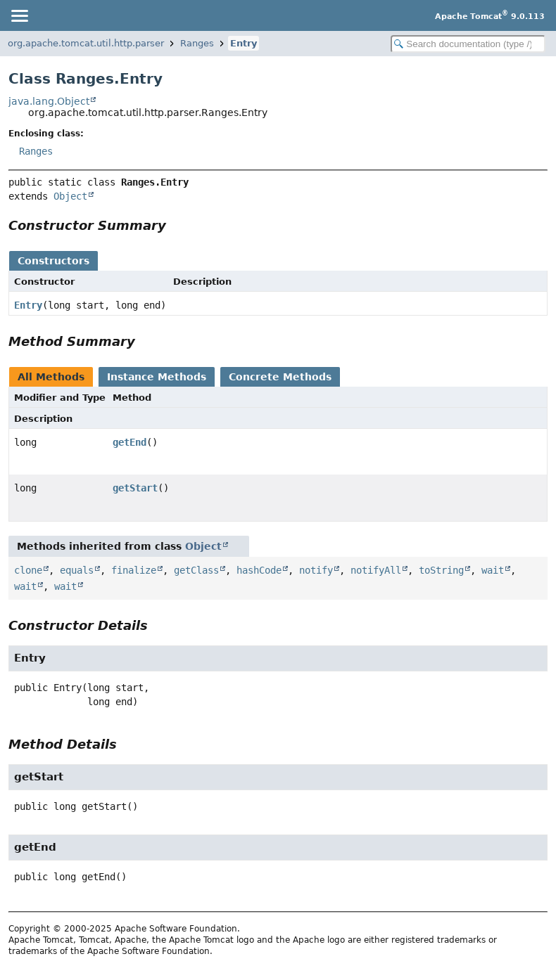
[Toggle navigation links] (19, 15)
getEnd (129, 442)
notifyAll (375, 570)
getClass (196, 570)
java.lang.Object (48, 101)
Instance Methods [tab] (156, 376)
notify (316, 570)
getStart (135, 488)
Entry (243, 43)
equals (77, 570)
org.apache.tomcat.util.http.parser (86, 43)
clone (28, 570)
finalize (133, 570)
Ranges (197, 43)
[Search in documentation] (468, 44)
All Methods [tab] (51, 376)
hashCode (259, 570)
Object (70, 196)
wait (492, 570)
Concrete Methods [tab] (280, 376)
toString (441, 570)
